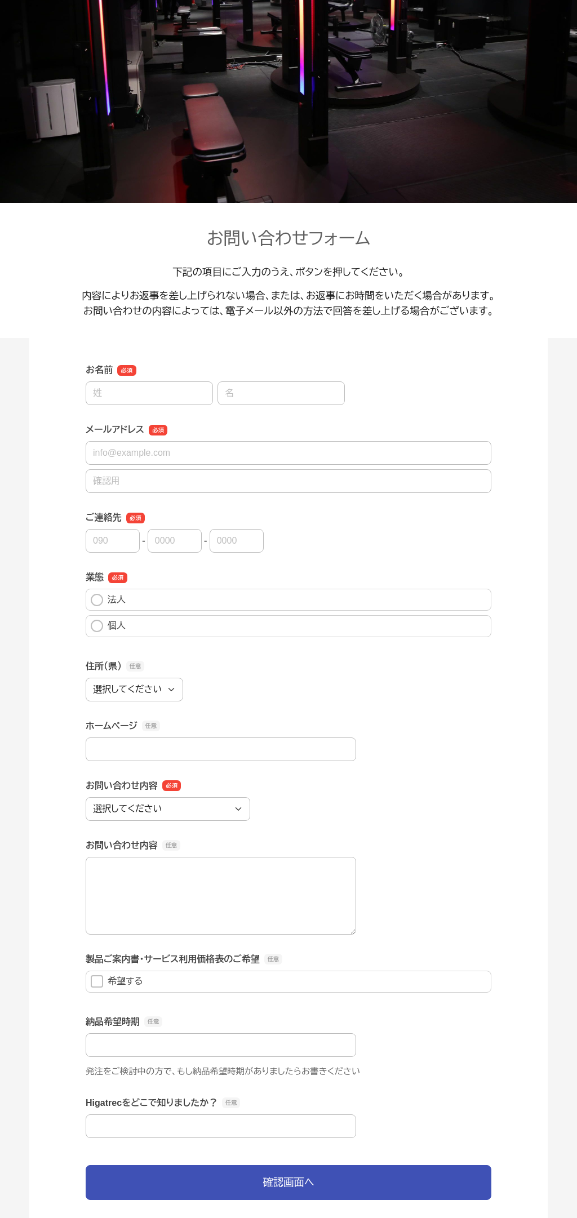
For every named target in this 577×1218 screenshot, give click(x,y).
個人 (108, 626)
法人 (108, 600)
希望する (117, 981)
